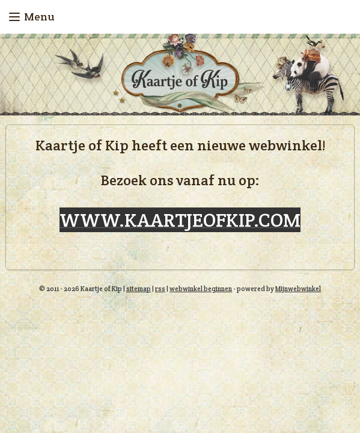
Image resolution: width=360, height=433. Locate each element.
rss (160, 288)
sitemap (138, 288)
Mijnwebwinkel (298, 288)
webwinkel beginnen (200, 288)
